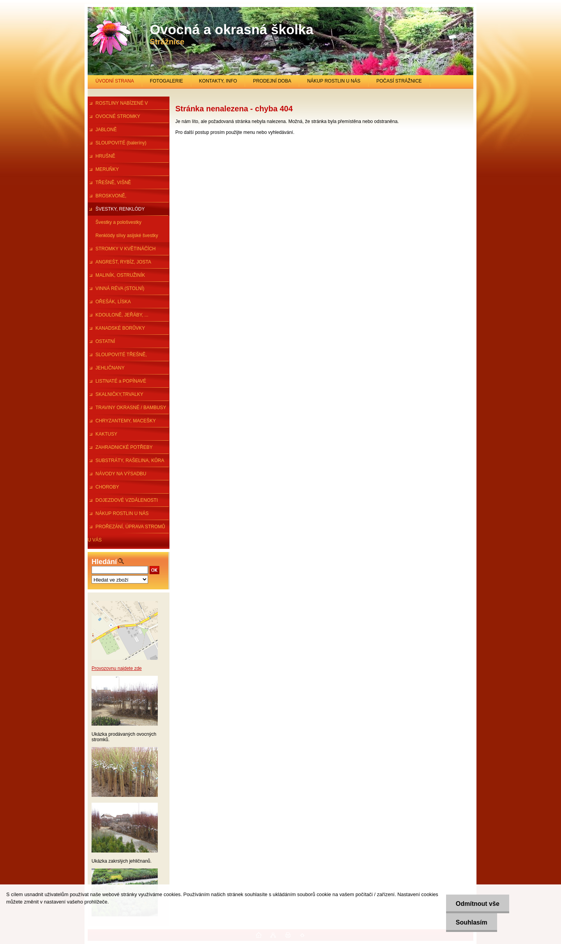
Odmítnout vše (477, 903)
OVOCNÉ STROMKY (117, 116)
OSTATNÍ (105, 341)
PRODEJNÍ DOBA (272, 81)
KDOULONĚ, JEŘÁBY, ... (121, 315)
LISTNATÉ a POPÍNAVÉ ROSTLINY (117, 383)
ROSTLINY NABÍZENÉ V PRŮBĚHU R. (118, 105)
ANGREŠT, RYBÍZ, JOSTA (123, 262)
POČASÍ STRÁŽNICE (399, 81)
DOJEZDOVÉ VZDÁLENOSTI (126, 500)
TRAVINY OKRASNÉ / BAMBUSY (130, 407)
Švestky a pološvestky (118, 222)
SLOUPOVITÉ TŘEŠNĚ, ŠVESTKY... (117, 356)
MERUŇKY (107, 169)
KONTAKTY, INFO (218, 81)
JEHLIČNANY (110, 368)
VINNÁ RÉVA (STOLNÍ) (120, 288)
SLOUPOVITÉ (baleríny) (120, 143)
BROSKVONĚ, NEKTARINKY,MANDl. (111, 197)
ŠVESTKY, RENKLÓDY (120, 209)
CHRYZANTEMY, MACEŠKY (125, 421)
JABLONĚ (106, 129)
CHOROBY (107, 487)
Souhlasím (471, 922)
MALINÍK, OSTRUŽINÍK (120, 275)
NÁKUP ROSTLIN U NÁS (333, 81)
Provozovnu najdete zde (117, 668)
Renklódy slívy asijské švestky (126, 235)
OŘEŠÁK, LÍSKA (113, 301)
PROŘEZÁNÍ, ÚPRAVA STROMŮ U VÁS (126, 528)
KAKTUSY (106, 434)
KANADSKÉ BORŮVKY (120, 328)
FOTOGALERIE (166, 81)
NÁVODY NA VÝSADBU (120, 473)
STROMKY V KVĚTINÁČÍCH (125, 248)
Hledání (104, 562)
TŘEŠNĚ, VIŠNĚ (113, 182)
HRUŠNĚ (105, 156)
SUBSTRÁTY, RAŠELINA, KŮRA (129, 460)
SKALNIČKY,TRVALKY (119, 394)
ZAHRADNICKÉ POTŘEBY (124, 447)
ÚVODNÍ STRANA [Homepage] (114, 81)
